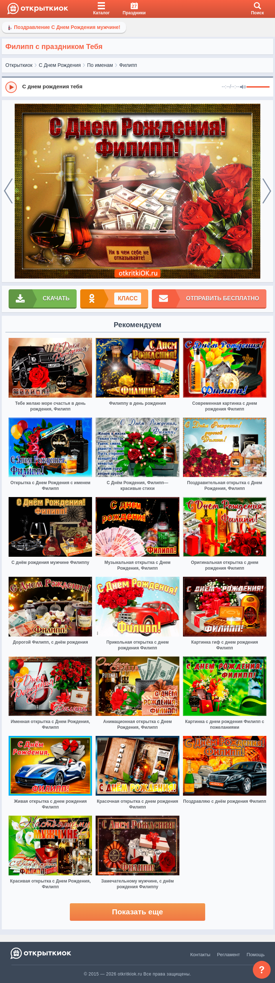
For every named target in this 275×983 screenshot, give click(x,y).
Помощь (256, 954)
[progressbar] (258, 87)
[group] (137, 87)
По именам (100, 65)
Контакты (200, 954)
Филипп (128, 65)
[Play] (11, 87)
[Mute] (242, 87)
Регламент (228, 954)
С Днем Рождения (60, 65)
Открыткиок (19, 65)
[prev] (8, 191)
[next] (266, 191)
